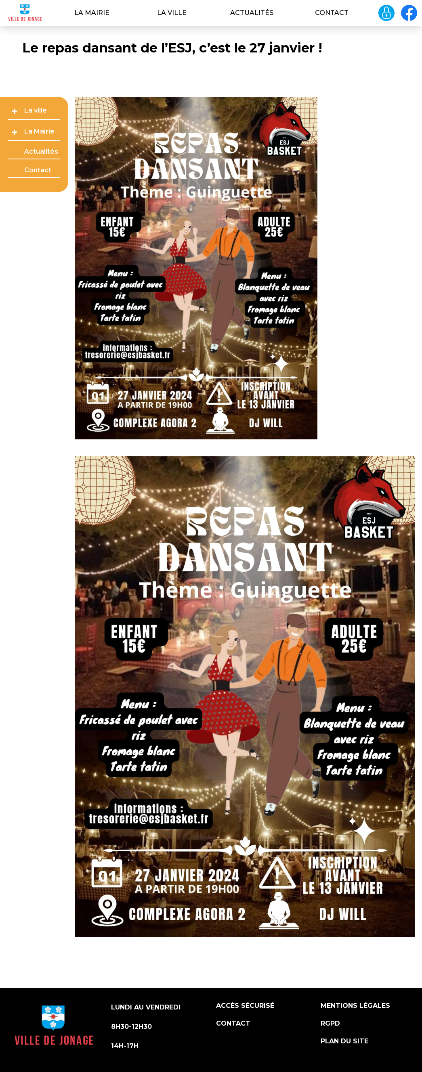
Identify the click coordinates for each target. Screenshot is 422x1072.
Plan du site (344, 1041)
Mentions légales (355, 1005)
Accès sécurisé (245, 1005)
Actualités (251, 13)
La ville (172, 13)
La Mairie (91, 13)
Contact (332, 13)
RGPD (330, 1023)
